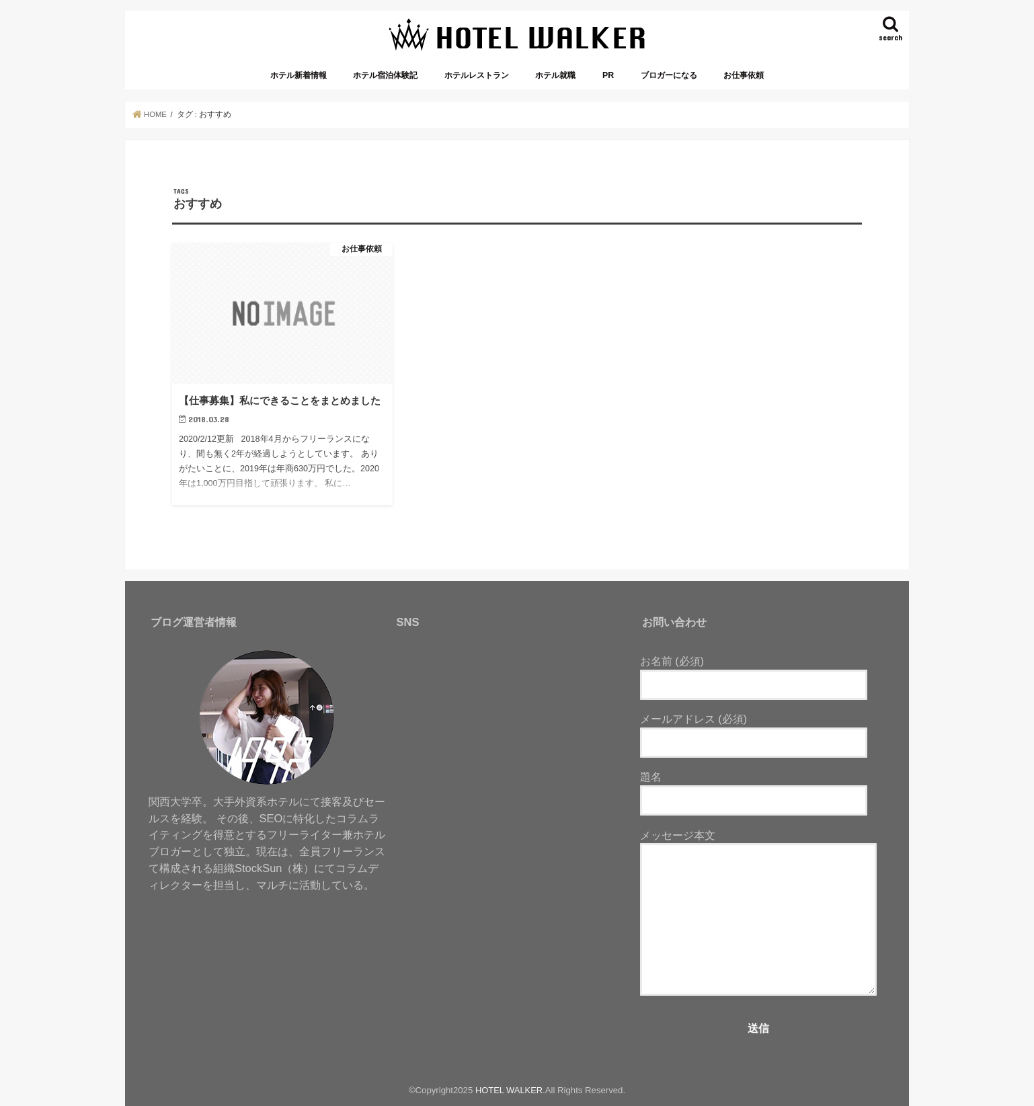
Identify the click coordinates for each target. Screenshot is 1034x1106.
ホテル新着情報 (298, 75)
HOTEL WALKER (509, 1090)
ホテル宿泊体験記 (385, 75)
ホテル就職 (555, 75)
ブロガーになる (669, 75)
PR (608, 75)
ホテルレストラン (476, 75)
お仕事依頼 (743, 75)
